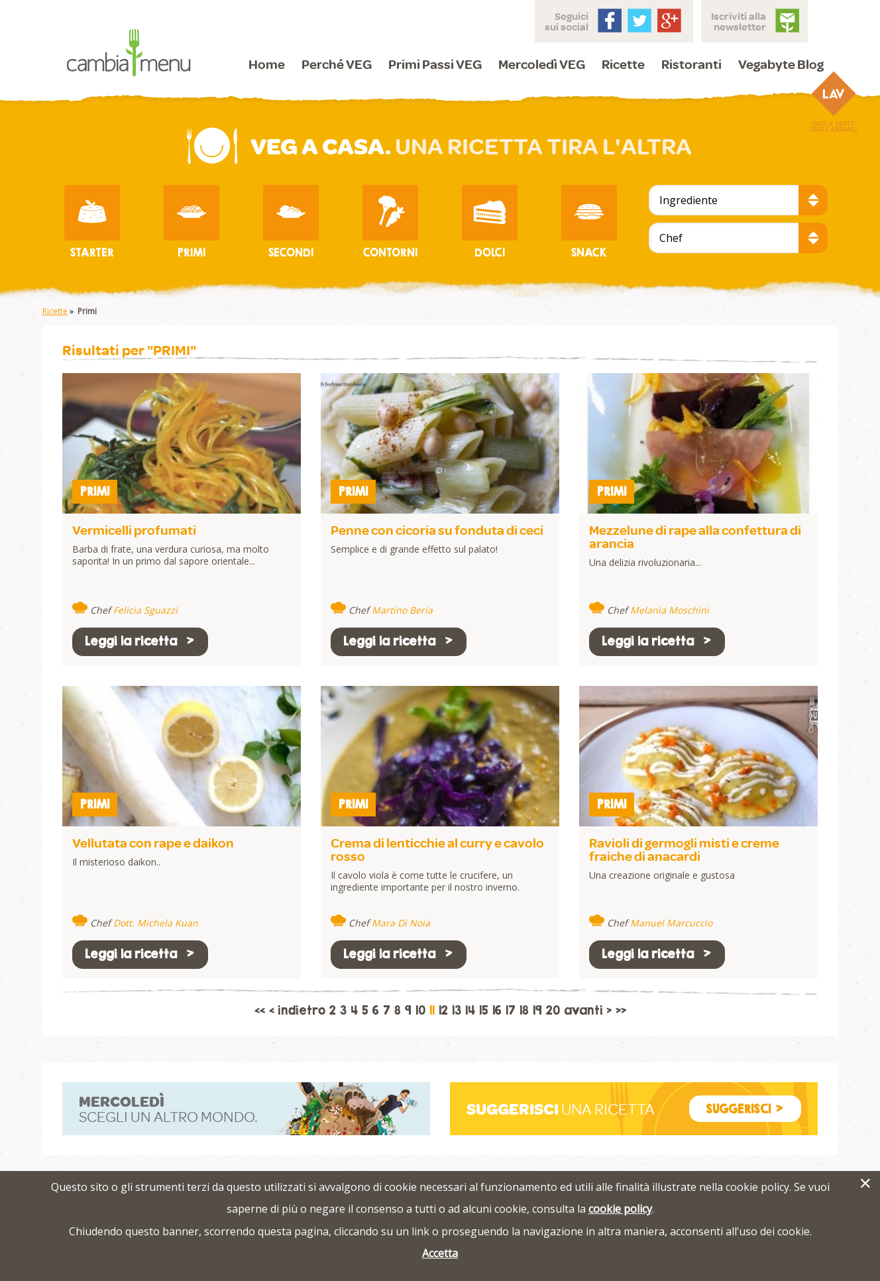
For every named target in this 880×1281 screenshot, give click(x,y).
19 (537, 1010)
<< (259, 1010)
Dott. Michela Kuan (155, 923)
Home (266, 64)
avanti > (588, 1010)
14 (470, 1010)
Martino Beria (402, 610)
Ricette (623, 64)
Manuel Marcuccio (671, 923)
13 (456, 1010)
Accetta (440, 1253)
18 (524, 1010)
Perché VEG (337, 64)
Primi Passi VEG (435, 64)
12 (443, 1010)
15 (483, 1010)
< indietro (297, 1010)
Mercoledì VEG (541, 64)
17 (511, 1010)
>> (621, 1010)
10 (420, 1010)
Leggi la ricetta (140, 641)
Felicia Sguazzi (145, 610)
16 (497, 1010)
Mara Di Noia (401, 923)
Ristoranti (691, 64)
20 (553, 1010)
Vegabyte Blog (781, 64)
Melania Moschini (669, 610)
